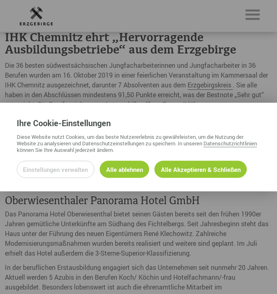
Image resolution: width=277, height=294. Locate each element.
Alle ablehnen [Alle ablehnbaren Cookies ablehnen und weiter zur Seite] (124, 169)
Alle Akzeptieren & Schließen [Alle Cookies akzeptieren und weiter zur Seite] (201, 169)
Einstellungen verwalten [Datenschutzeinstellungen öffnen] (55, 169)
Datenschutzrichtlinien (230, 143)
